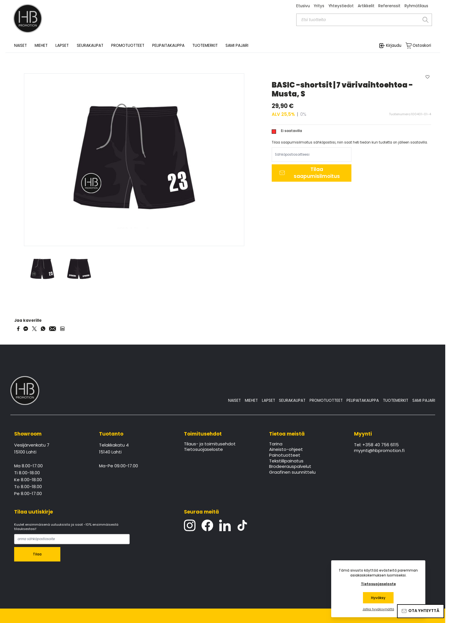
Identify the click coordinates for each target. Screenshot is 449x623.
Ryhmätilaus (416, 6)
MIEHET (251, 400)
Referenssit (389, 6)
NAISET (234, 400)
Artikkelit (366, 6)
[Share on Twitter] (34, 328)
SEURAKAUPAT (90, 45)
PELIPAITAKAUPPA (362, 400)
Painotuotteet (284, 455)
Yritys (319, 6)
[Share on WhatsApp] (43, 328)
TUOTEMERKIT (395, 400)
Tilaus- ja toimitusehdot (210, 444)
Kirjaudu (393, 45)
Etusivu (303, 6)
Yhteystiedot (341, 6)
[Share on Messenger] (25, 328)
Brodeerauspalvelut (290, 466)
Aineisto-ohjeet (286, 449)
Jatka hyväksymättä (378, 609)
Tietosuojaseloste (203, 449)
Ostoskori (422, 45)
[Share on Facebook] (18, 328)
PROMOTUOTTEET (326, 400)
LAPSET (268, 400)
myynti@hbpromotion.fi (379, 450)
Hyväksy (378, 598)
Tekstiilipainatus (286, 461)
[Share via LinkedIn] (62, 328)
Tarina (275, 444)
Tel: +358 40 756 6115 (376, 445)
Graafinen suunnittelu (292, 472)
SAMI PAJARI (237, 45)
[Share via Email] (52, 328)
